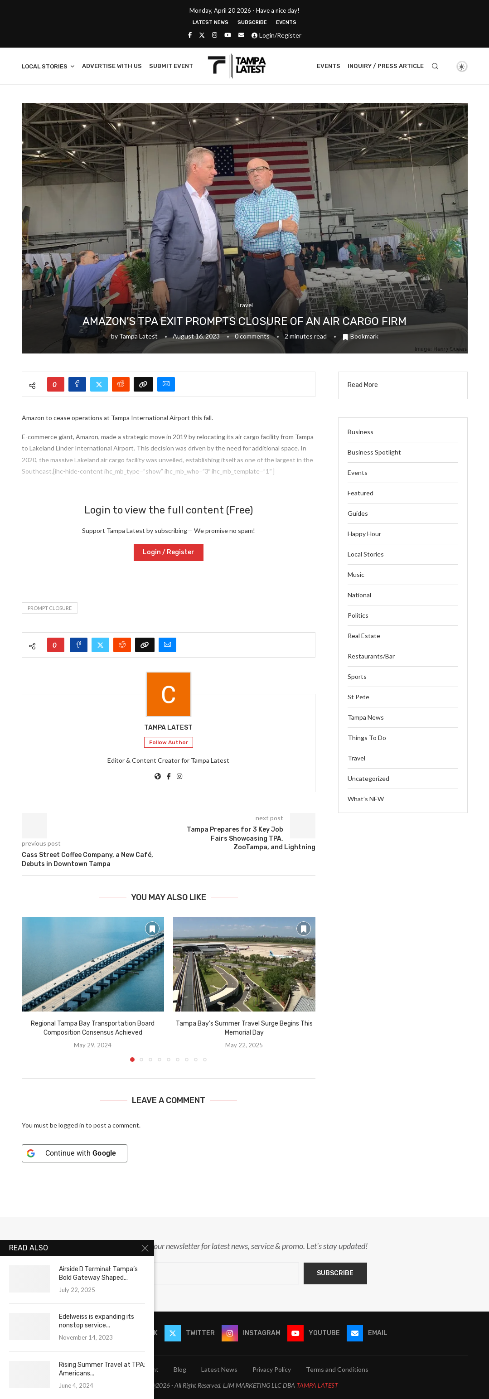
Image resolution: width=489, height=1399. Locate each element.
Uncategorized (368, 778)
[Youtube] (227, 35)
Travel (356, 758)
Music (356, 574)
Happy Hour (364, 533)
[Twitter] (202, 35)
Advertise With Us (112, 66)
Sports (357, 676)
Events (286, 22)
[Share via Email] (166, 384)
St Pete (358, 697)
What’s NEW (366, 799)
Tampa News (366, 717)
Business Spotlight (374, 452)
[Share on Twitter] (99, 384)
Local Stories (45, 66)
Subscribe (252, 22)
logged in (71, 1125)
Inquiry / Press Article (386, 66)
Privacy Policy (271, 1369)
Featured (360, 493)
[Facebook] (190, 35)
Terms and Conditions (337, 1369)
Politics (358, 615)
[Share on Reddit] (121, 384)
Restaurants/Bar (371, 656)
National (359, 595)
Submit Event (171, 66)
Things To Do (367, 737)
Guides (358, 513)
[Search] (435, 66)
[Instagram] (214, 35)
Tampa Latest (138, 336)
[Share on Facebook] (77, 384)
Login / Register (168, 552)
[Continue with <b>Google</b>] (74, 1153)
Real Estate (364, 635)
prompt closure (50, 608)
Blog (180, 1369)
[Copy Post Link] (143, 384)
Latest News (210, 22)
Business (360, 432)
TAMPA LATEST (317, 1385)
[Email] (241, 35)
